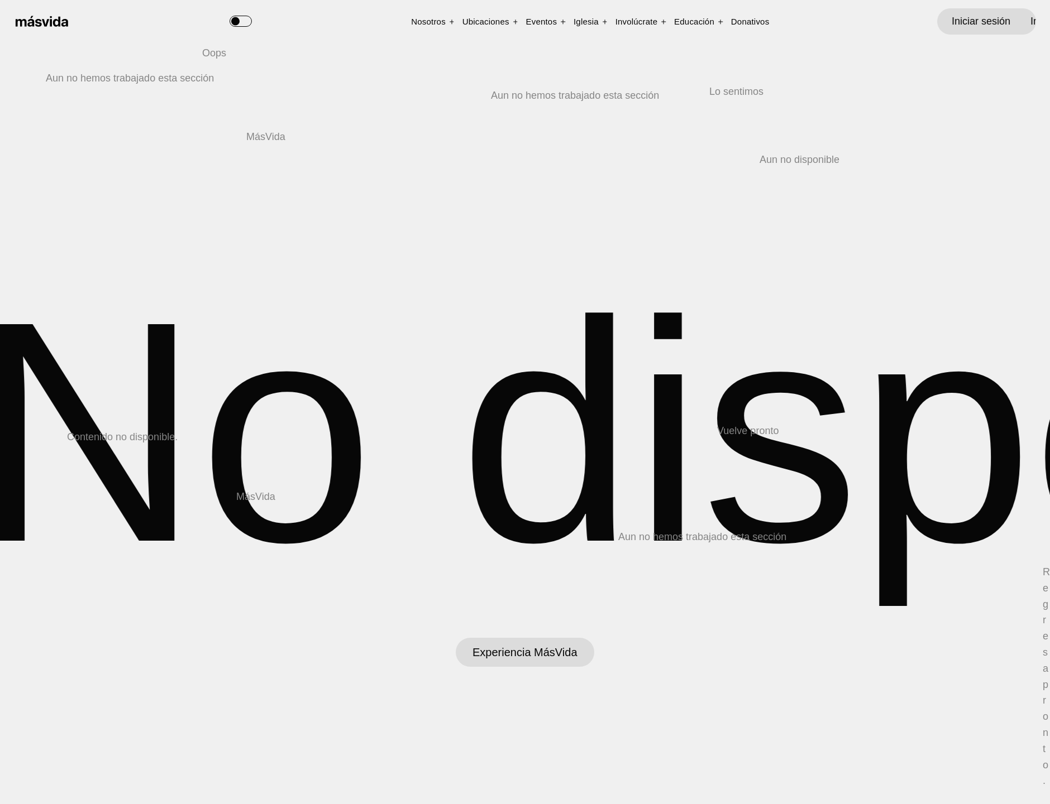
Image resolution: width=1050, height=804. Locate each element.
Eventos (541, 21)
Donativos (750, 21)
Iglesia (586, 21)
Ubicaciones (485, 21)
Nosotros (428, 21)
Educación (694, 21)
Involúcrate (636, 21)
